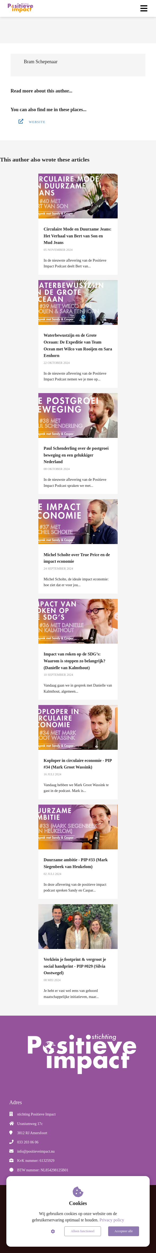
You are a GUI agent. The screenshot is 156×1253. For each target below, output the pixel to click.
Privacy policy (111, 1220)
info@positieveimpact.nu (36, 1151)
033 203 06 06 (28, 1142)
